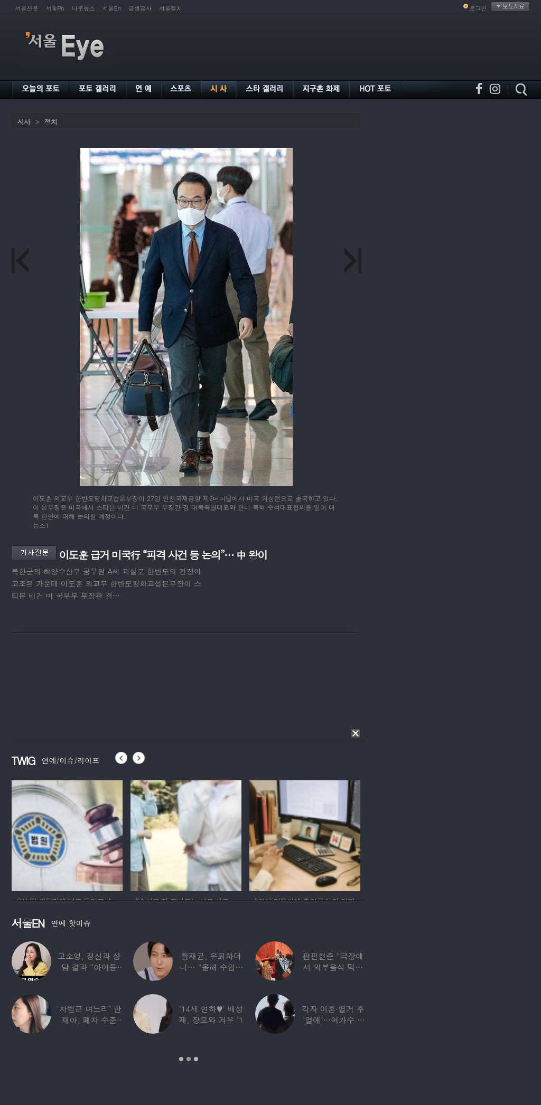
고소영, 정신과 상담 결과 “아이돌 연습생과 (89, 967)
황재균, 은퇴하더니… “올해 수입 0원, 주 (210, 967)
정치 (50, 122)
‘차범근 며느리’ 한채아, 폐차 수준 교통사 (89, 1019)
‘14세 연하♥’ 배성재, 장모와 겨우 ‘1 (211, 1014)
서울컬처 (170, 8)
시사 (23, 122)
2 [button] (188, 1059)
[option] (67, 834)
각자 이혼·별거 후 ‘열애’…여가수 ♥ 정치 (333, 1019)
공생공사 (140, 8)
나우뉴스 (83, 8)
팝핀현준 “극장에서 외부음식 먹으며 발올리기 (332, 967)
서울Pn (55, 8)
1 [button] (181, 1059)
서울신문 (27, 8)
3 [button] (196, 1059)
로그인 (478, 8)
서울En (111, 8)
